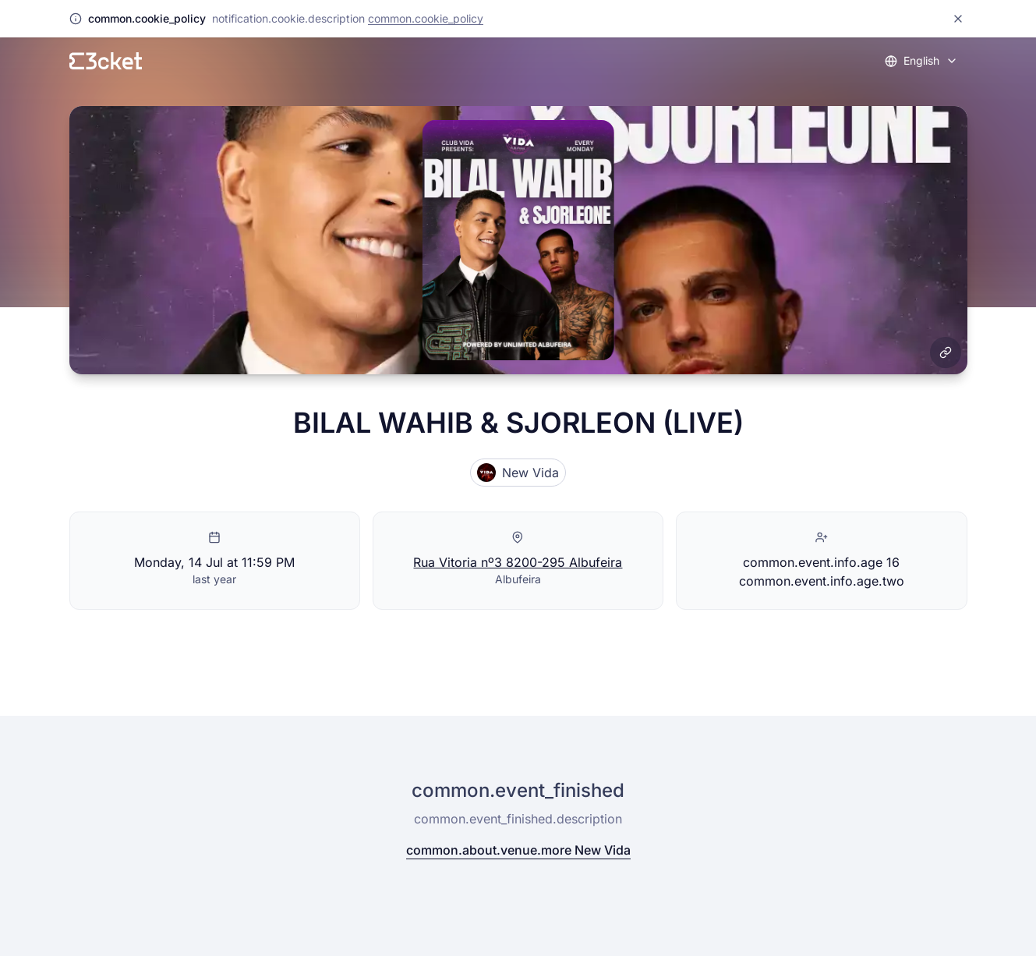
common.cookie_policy (425, 18)
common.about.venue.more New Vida (518, 850)
